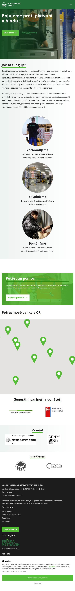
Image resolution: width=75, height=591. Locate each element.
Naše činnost (7, 511)
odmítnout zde (20, 572)
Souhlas (52, 567)
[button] (59, 375)
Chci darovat (10, 33)
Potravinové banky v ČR (11, 515)
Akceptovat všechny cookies (37, 578)
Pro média (6, 521)
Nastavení (37, 584)
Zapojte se (6, 518)
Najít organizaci (16, 297)
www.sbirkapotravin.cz (10, 549)
